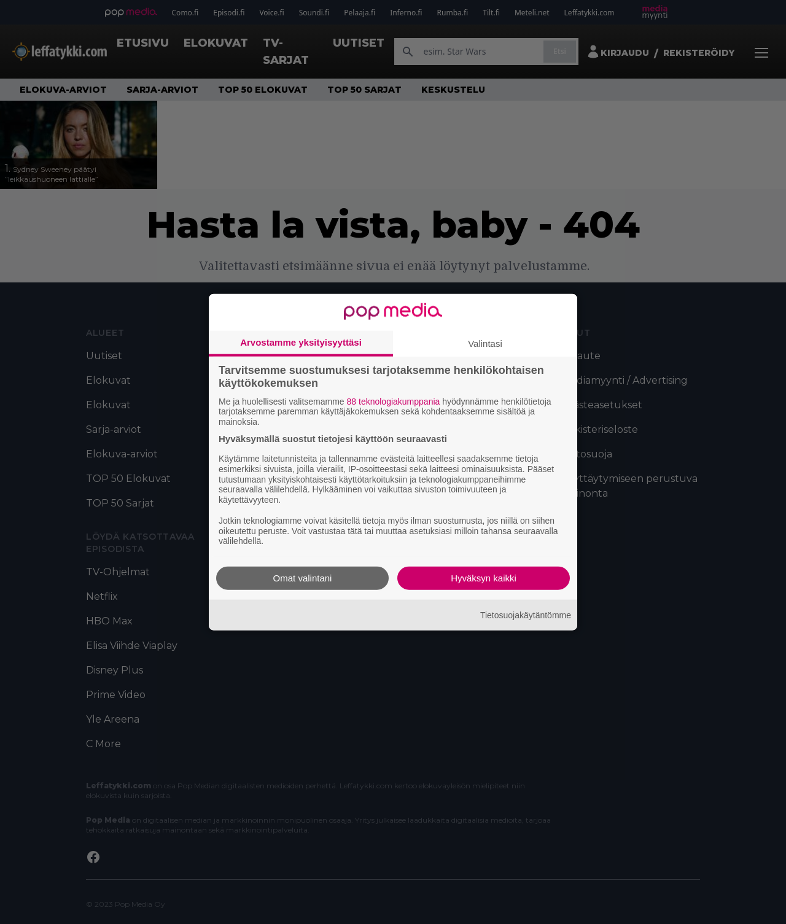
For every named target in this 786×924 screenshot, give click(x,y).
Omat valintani (302, 578)
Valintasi (485, 343)
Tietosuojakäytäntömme (525, 614)
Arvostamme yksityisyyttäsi (301, 341)
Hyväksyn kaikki (483, 578)
